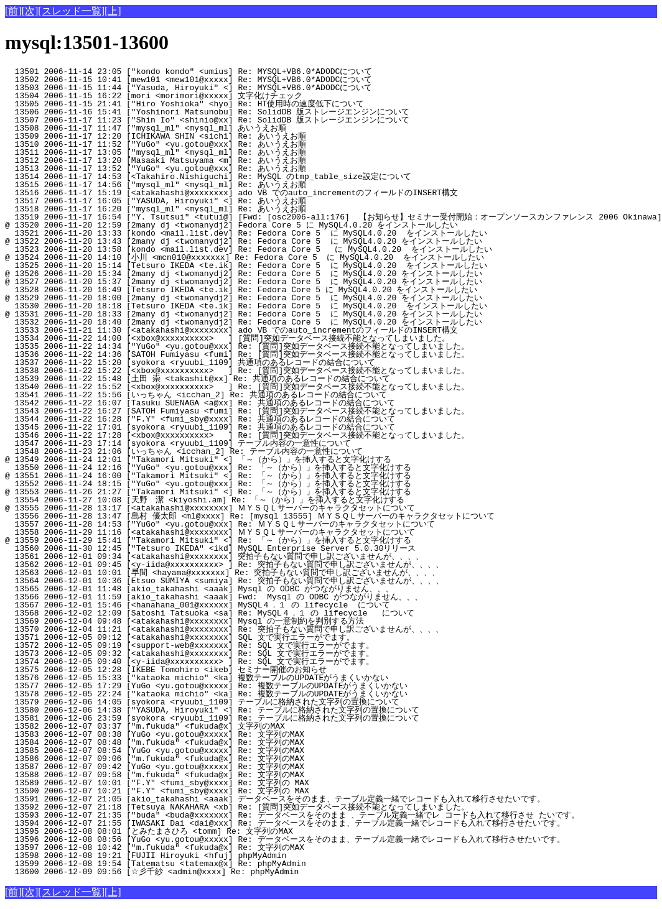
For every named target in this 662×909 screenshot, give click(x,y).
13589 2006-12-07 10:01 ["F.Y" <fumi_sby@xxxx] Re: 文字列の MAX (215, 782)
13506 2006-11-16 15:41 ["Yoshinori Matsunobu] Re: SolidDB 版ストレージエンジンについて (207, 112)
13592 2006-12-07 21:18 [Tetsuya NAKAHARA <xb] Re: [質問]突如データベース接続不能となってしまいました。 (237, 807)
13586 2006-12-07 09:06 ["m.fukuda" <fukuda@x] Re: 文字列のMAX (215, 758)
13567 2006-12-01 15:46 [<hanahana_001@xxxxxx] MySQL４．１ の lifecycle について (212, 605)
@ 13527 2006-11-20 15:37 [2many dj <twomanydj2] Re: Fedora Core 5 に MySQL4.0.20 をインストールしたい (243, 281)
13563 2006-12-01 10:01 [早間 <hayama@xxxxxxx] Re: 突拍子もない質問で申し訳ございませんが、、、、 (222, 572)
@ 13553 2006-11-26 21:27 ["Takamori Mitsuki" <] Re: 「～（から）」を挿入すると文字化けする (208, 491)
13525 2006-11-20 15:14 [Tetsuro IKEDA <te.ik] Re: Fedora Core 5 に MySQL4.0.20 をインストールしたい (246, 265)
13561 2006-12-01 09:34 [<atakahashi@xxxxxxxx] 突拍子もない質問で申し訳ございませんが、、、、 (214, 556)
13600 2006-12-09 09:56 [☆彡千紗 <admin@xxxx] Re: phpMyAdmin (215, 871)
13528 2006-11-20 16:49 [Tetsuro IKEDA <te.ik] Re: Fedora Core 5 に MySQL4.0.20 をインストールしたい (241, 289)
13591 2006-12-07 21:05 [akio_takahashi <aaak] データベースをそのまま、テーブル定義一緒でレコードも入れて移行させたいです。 (275, 799)
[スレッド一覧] (71, 11)
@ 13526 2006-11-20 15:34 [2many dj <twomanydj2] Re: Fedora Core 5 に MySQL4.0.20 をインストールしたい (243, 273)
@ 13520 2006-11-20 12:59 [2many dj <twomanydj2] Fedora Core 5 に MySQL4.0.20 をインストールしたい (231, 225)
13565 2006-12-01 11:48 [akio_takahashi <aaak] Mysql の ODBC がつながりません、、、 (209, 588)
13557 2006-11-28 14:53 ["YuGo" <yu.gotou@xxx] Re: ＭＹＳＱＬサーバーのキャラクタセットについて (220, 524)
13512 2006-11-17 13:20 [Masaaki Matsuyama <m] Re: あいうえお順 (213, 160)
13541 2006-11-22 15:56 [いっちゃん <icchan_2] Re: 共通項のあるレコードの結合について (200, 394)
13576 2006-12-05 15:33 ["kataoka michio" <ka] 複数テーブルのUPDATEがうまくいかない (206, 677)
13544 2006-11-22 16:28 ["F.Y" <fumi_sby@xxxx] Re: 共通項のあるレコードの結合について (204, 419)
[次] (30, 11)
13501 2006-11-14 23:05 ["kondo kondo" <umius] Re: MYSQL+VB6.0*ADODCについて (215, 71)
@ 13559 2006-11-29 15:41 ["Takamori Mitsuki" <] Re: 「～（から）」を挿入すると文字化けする (208, 540)
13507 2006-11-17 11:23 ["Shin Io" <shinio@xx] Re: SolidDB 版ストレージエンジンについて (207, 120)
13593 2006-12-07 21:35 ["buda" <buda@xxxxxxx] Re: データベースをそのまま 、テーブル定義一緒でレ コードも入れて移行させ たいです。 (292, 815)
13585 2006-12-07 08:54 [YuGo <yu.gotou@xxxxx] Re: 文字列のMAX (215, 750)
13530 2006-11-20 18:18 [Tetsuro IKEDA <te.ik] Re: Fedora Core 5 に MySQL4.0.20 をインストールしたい (246, 305)
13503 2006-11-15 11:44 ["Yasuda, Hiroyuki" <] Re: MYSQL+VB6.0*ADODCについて (215, 87)
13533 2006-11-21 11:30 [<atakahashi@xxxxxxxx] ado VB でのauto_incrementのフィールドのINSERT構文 (231, 330)
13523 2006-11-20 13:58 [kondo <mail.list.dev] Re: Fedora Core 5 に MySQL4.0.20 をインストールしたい (248, 249)
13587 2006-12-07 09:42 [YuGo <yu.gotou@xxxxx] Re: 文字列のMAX (215, 766)
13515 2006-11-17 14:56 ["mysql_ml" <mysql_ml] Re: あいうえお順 (213, 184)
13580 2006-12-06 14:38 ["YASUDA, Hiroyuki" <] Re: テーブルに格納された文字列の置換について (212, 710)
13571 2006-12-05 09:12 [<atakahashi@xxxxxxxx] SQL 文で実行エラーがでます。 (209, 637)
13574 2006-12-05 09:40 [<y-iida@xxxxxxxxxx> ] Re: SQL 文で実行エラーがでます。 (209, 661)
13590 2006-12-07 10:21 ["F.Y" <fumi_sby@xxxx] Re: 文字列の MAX (215, 790)
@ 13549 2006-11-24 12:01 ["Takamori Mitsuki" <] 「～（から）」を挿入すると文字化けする (203, 459)
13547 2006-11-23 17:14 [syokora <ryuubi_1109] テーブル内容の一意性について (207, 443)
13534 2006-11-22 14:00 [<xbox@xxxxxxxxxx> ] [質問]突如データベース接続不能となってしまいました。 (227, 338)
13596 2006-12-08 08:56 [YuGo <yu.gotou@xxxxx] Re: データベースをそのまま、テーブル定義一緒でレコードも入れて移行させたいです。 (285, 839)
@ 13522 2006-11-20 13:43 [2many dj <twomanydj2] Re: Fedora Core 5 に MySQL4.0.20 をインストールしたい (243, 241)
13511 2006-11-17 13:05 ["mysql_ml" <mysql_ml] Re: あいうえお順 (213, 152)
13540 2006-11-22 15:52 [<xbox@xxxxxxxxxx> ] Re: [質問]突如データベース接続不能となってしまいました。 (237, 386)
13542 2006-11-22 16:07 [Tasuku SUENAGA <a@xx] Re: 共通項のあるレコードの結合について (204, 402)
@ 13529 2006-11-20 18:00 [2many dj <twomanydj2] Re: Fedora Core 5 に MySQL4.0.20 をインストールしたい (243, 297)
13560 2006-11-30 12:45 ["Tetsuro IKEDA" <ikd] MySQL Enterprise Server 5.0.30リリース (215, 548)
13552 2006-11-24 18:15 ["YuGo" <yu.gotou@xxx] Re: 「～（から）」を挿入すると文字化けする (208, 483)
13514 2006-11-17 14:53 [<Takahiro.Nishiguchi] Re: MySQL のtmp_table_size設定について (213, 176)
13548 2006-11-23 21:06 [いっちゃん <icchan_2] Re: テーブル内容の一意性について (203, 451)
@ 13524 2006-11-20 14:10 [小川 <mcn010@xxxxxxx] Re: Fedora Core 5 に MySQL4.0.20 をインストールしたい (244, 257)
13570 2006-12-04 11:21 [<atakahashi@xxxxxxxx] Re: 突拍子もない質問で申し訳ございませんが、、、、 (224, 629)
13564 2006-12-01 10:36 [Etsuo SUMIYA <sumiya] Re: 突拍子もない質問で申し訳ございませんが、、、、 (224, 580)
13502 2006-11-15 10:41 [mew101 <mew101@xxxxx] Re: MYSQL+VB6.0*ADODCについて (215, 79)
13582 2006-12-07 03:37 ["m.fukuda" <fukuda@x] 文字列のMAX (215, 726)
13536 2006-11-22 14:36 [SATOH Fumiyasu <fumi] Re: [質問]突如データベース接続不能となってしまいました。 (237, 354)
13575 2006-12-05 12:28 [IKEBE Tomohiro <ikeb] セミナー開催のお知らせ (209, 669)
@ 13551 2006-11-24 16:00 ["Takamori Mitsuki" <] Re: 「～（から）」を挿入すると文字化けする (208, 475)
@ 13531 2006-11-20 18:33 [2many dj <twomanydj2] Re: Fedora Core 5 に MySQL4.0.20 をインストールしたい (243, 314)
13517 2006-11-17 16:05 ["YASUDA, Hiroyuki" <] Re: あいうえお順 (213, 200)
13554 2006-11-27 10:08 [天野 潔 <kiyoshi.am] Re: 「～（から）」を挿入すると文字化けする (204, 499)
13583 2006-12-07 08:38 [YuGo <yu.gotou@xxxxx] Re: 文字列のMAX (215, 734)
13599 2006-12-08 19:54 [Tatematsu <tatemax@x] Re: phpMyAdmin (218, 863)
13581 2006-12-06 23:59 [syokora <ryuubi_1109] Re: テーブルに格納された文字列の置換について (212, 718)
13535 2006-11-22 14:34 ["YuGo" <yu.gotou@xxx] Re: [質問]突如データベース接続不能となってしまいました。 (237, 346)
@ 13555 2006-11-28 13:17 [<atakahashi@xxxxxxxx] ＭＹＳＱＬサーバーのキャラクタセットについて (210, 508)
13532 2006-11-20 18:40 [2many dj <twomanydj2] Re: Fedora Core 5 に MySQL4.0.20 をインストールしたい (243, 322)
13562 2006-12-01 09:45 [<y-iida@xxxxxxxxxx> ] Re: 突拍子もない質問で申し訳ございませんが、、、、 (224, 564)
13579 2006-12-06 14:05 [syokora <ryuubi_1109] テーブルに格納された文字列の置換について (202, 702)
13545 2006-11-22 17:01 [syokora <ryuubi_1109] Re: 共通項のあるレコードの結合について (204, 427)
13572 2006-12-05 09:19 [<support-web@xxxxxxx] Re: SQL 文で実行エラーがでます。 (209, 645)
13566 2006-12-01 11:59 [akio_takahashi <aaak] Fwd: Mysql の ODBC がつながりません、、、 (213, 596)
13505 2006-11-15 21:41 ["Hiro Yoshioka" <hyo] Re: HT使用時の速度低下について (209, 103)
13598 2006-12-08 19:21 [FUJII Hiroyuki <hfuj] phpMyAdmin (218, 855)
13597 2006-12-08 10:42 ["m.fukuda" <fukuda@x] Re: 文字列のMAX (215, 847)
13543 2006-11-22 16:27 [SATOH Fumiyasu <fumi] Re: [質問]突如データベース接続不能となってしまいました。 (237, 411)
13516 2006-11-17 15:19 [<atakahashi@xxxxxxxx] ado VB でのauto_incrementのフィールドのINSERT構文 (231, 192)
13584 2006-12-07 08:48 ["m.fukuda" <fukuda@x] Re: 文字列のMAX (215, 742)
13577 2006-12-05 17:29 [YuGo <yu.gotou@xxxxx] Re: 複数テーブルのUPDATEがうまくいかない (206, 685)
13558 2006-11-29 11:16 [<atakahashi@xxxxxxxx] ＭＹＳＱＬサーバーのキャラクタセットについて (210, 532)
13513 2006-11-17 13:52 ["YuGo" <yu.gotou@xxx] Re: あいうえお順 (213, 168)
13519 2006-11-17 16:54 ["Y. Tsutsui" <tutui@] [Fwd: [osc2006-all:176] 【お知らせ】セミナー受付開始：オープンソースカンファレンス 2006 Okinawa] (333, 217)
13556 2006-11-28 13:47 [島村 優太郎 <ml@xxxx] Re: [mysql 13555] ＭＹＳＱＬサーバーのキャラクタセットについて (250, 516)
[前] (13, 11)
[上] (113, 11)
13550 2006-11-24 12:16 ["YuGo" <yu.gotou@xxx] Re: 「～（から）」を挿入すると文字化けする (208, 467)
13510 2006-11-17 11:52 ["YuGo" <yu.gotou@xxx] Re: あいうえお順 (213, 144)
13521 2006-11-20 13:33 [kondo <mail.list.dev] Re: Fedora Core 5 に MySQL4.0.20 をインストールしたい (246, 233)
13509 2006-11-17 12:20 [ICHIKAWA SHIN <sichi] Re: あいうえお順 (213, 136)
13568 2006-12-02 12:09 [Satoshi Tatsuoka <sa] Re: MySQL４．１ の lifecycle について (212, 613)
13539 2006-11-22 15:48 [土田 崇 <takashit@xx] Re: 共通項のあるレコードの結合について (202, 378)
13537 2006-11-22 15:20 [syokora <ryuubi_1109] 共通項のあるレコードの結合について (204, 362)
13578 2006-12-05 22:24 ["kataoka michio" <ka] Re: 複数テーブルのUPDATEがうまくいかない (206, 693)
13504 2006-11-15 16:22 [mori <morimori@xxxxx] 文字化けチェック (212, 95)
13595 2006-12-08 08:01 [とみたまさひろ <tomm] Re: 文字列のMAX (209, 831)
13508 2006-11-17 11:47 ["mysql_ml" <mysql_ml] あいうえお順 (213, 128)
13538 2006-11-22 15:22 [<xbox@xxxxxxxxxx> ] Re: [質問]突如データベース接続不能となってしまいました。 (237, 370)
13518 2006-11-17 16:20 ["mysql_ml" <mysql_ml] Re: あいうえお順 (213, 209)
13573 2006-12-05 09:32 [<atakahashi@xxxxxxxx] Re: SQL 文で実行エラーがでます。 (209, 653)
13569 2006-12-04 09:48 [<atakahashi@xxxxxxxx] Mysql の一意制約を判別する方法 (209, 621)
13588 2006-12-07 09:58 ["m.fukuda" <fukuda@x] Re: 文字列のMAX (215, 774)
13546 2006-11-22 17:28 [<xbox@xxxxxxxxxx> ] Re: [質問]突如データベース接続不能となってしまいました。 (237, 435)
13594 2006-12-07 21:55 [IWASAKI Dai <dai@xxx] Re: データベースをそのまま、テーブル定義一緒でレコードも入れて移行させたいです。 (285, 823)
